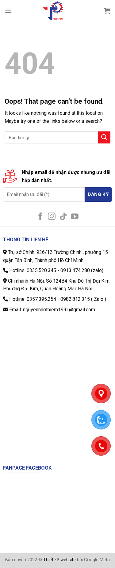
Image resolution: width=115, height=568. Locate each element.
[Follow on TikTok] (63, 217)
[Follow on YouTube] (75, 217)
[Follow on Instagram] (52, 217)
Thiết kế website (59, 559)
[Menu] (8, 10)
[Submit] (104, 137)
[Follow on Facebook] (40, 217)
